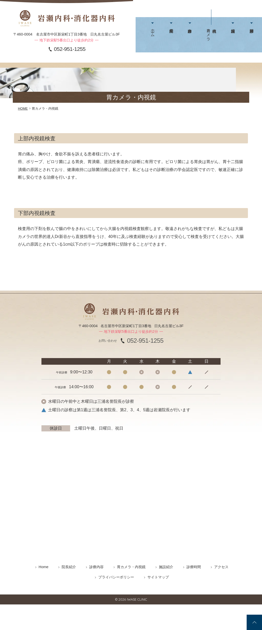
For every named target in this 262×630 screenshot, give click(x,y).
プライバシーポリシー (116, 577)
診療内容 (177, 33)
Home (43, 567)
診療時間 (223, 33)
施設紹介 (209, 33)
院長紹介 (163, 33)
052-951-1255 (69, 49)
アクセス (237, 33)
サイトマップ (158, 577)
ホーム (150, 29)
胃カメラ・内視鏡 (131, 567)
